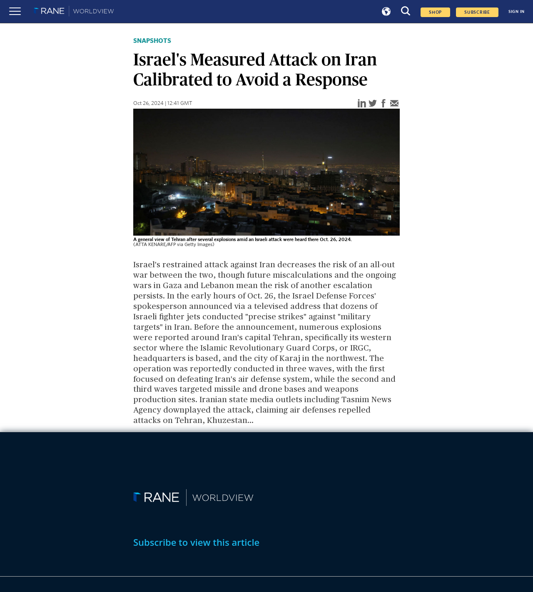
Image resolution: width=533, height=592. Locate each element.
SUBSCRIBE (477, 12)
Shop (435, 12)
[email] (394, 104)
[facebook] (383, 104)
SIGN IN (516, 12)
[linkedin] (361, 104)
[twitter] (372, 104)
